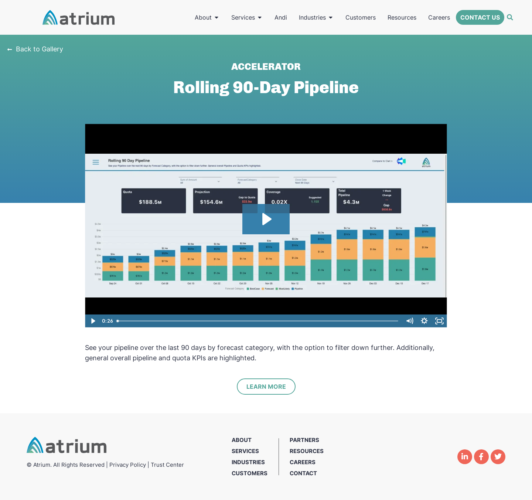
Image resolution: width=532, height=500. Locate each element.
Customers (249, 473)
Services (245, 451)
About (242, 439)
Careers (303, 462)
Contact (303, 473)
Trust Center (167, 464)
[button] (509, 17)
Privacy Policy (127, 464)
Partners (304, 439)
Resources (307, 451)
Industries (248, 462)
